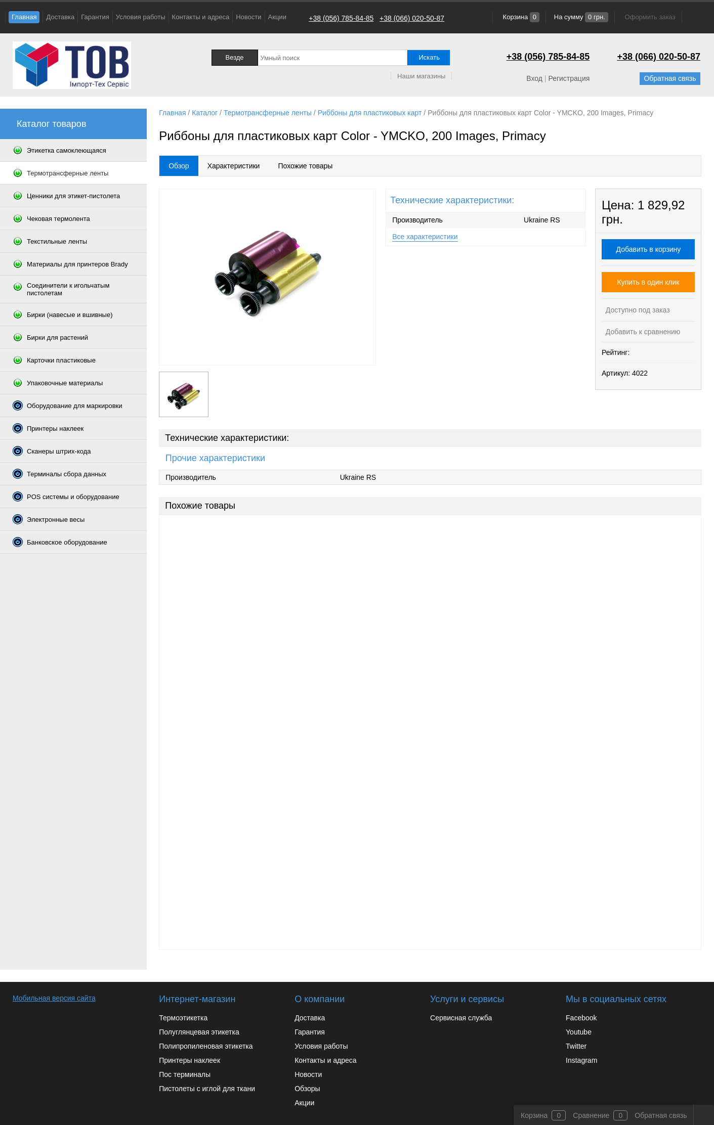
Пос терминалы (185, 1074)
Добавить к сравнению (642, 332)
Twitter (576, 1046)
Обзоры (307, 1089)
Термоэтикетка (183, 1018)
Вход (534, 78)
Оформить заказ (650, 17)
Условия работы (140, 17)
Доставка (60, 17)
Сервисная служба (461, 1018)
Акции (277, 17)
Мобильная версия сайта (54, 998)
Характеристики (233, 166)
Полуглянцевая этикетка (199, 1032)
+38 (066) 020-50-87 (412, 18)
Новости (248, 17)
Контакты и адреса (201, 17)
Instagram (581, 1060)
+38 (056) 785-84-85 (341, 18)
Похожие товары (305, 166)
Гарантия (95, 17)
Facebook (581, 1018)
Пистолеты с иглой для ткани (207, 1089)
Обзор (179, 166)
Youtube (579, 1032)
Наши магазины (421, 76)
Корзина (520, 17)
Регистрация (569, 78)
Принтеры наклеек (189, 1060)
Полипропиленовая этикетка (206, 1046)
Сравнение (591, 1115)
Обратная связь (670, 78)
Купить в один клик (648, 282)
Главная (24, 17)
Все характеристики (424, 237)
